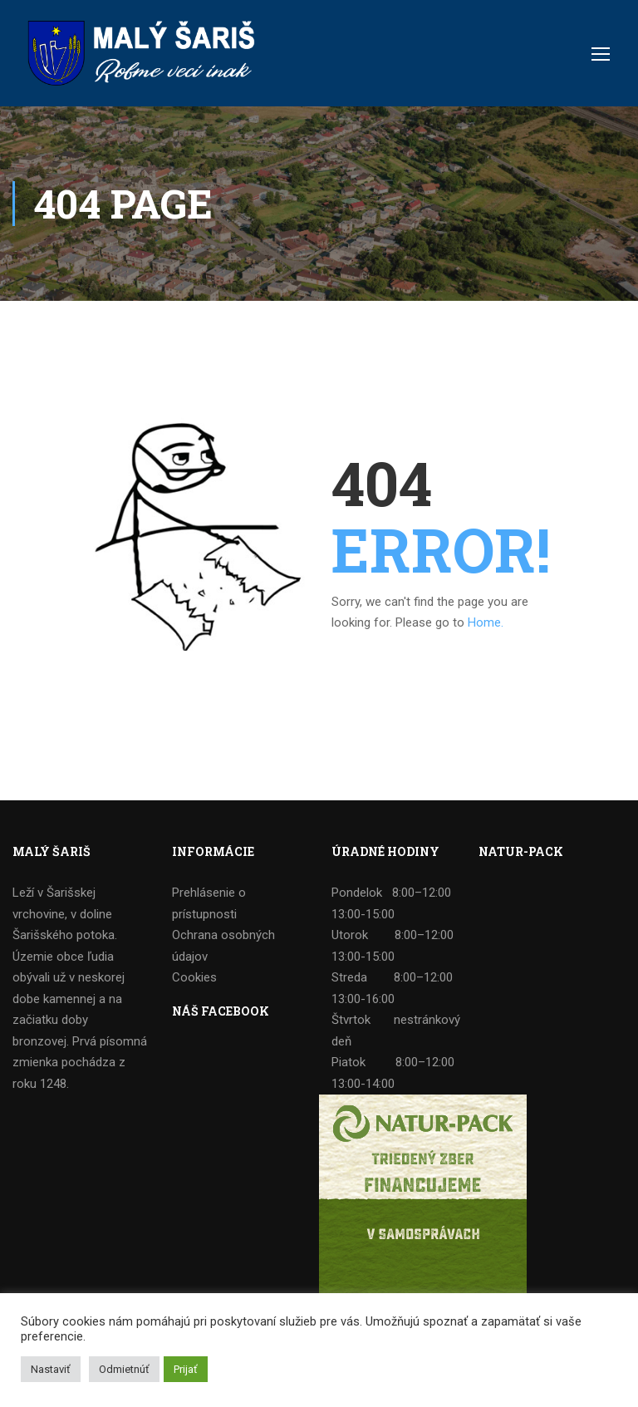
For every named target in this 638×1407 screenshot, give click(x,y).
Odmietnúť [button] (124, 1369)
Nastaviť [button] (51, 1369)
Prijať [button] (186, 1369)
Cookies (194, 977)
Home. (485, 622)
